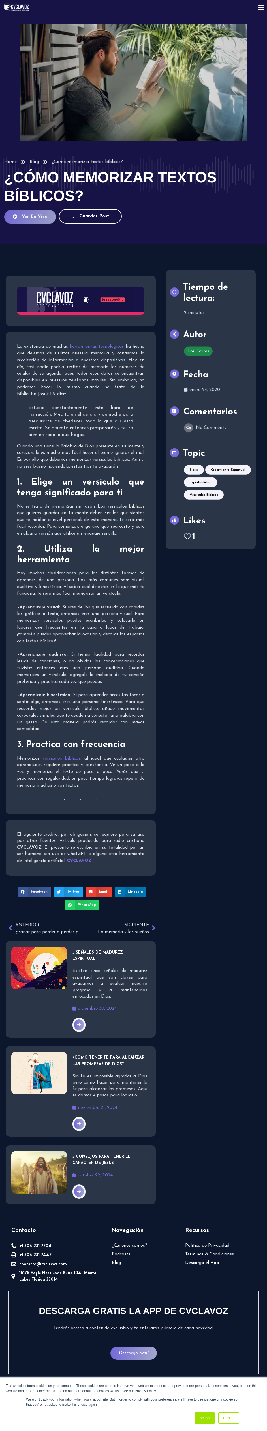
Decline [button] (228, 1418)
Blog (34, 162)
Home (10, 162)
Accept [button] (205, 1418)
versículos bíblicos (61, 758)
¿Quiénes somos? (129, 1245)
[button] (34, 892)
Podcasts (121, 1254)
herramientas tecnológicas (97, 346)
